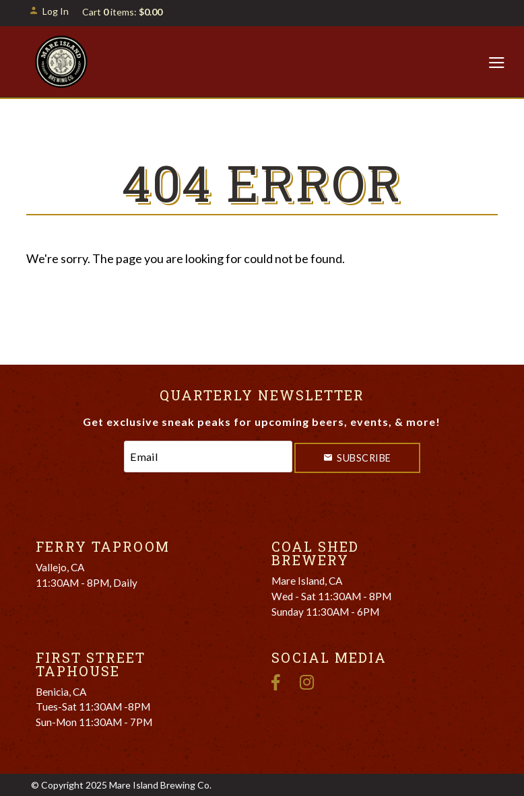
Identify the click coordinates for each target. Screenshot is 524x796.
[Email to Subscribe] (208, 456)
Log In (49, 11)
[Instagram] (312, 680)
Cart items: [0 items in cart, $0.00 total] (122, 11)
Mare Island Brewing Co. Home (61, 62)
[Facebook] (280, 680)
